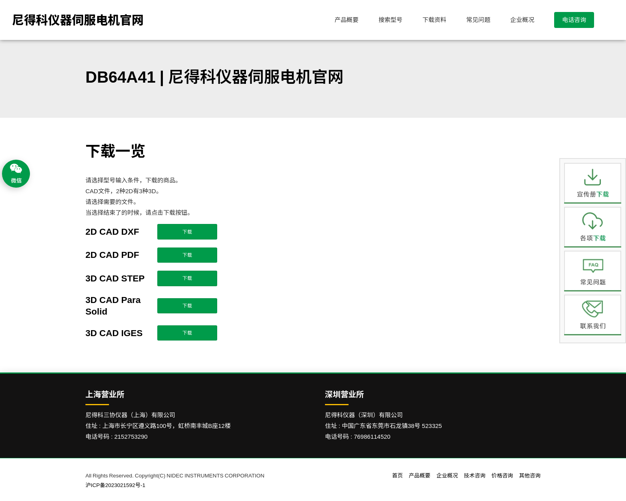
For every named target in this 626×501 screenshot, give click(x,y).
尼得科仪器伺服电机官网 (78, 20)
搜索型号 (390, 20)
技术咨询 (474, 475)
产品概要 (347, 20)
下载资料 (434, 20)
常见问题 (478, 20)
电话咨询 (574, 20)
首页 (397, 475)
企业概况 (522, 20)
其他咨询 (530, 475)
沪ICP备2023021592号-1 (115, 485)
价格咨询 (502, 475)
